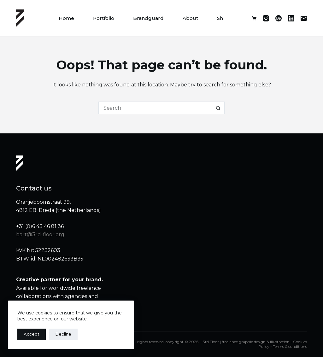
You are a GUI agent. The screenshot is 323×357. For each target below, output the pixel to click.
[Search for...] (155, 108)
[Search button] (218, 108)
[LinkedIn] (291, 18)
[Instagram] (266, 18)
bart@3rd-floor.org (40, 234)
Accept (31, 334)
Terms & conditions (290, 346)
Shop (223, 18)
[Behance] (278, 18)
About (190, 18)
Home (66, 18)
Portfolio (103, 18)
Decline (63, 334)
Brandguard (148, 18)
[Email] (304, 18)
